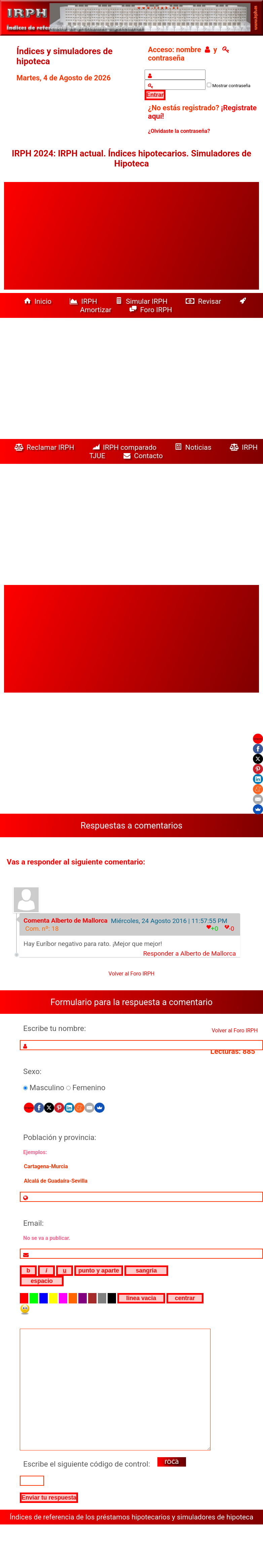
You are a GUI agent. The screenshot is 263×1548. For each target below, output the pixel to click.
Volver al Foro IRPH (132, 973)
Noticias (194, 447)
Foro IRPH (152, 309)
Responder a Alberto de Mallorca (189, 953)
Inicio (38, 301)
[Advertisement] (131, 236)
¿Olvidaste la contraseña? (179, 131)
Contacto (144, 455)
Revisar (204, 301)
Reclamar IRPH (45, 447)
